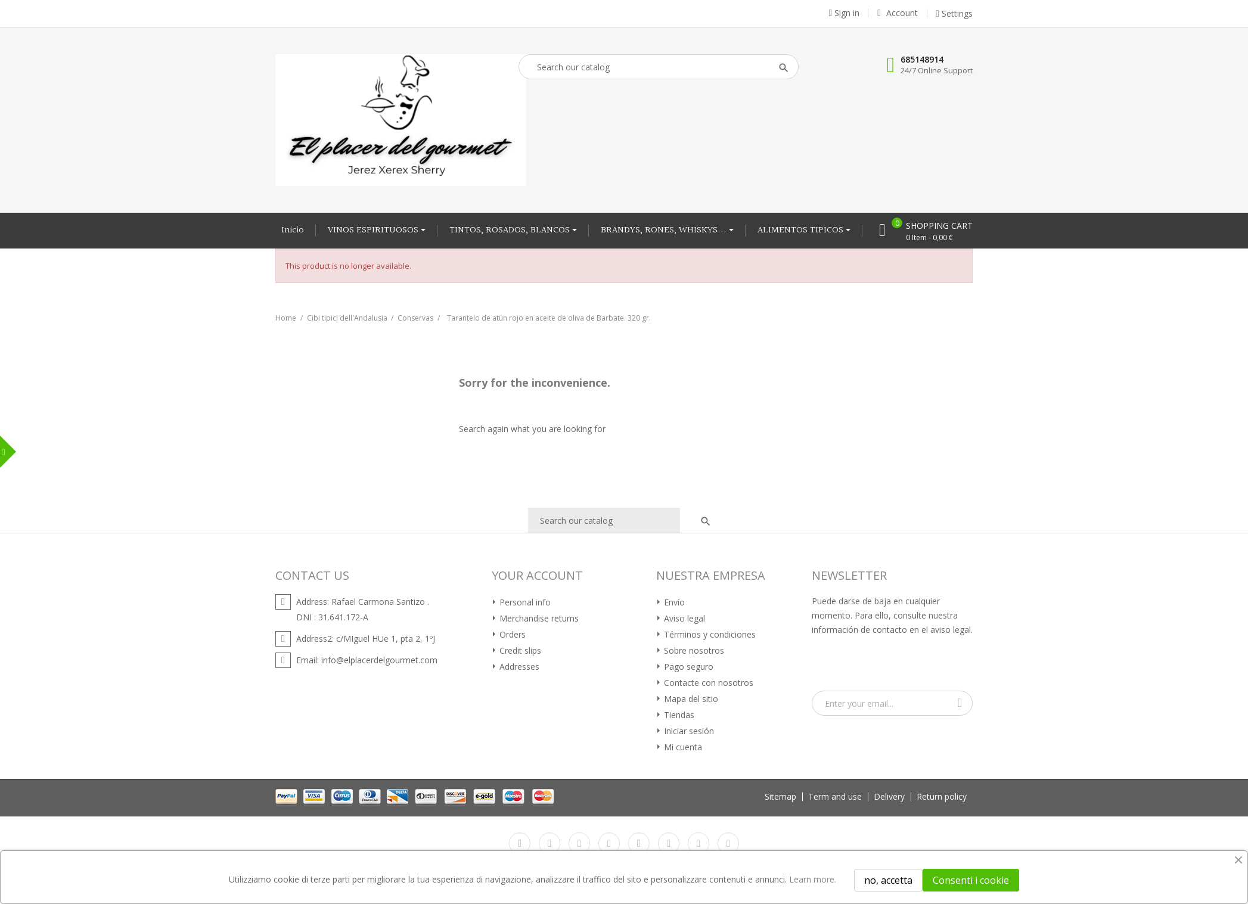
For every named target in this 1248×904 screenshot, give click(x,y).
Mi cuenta (682, 747)
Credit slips (519, 650)
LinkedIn (728, 843)
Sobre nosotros (693, 650)
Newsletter (849, 575)
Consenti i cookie (971, 880)
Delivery (889, 796)
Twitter (549, 843)
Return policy (942, 796)
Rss (579, 843)
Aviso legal (683, 618)
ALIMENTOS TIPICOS (802, 230)
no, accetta (888, 880)
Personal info (524, 602)
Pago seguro (687, 666)
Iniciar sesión (688, 731)
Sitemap (780, 796)
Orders (511, 634)
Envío (673, 602)
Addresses (518, 666)
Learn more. (812, 879)
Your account (537, 575)
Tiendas (678, 714)
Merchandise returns (538, 618)
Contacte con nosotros (707, 682)
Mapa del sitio (690, 698)
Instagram (698, 843)
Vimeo (668, 843)
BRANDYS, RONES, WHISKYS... (665, 230)
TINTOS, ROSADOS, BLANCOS (510, 230)
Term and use (835, 796)
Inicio (292, 230)
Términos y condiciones (709, 634)
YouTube (609, 843)
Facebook (519, 843)
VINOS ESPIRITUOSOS (374, 230)
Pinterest (639, 843)
